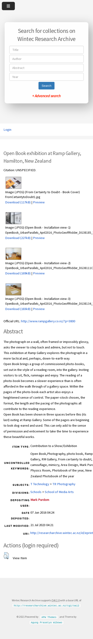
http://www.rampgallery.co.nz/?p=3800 (48, 321)
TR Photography (63, 484)
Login (7, 129)
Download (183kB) (18, 309)
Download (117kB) (18, 202)
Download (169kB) (18, 273)
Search (46, 85)
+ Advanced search (46, 95)
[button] (6, 555)
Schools (36, 492)
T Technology (39, 484)
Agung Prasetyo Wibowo (46, 622)
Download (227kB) (18, 238)
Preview (39, 202)
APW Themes (49, 616)
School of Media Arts (59, 492)
